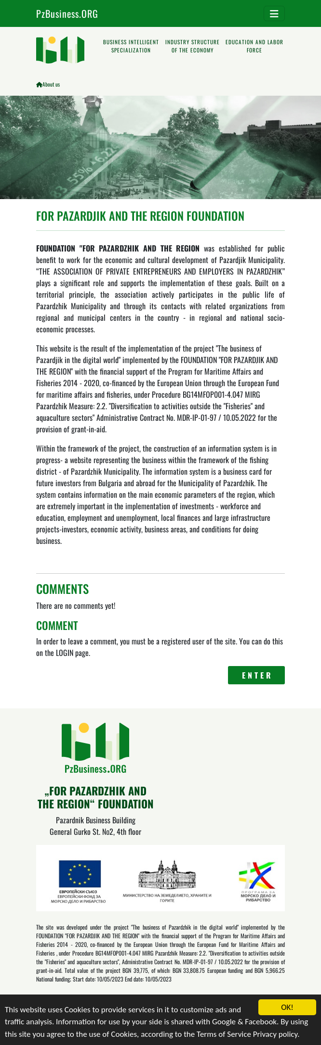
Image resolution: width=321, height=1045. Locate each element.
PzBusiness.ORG (67, 13)
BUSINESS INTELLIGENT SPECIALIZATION (131, 46)
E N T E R (256, 675)
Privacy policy (275, 1035)
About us (51, 84)
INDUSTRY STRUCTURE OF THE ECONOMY (192, 46)
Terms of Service (224, 1035)
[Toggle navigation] (274, 13)
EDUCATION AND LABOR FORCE (254, 46)
